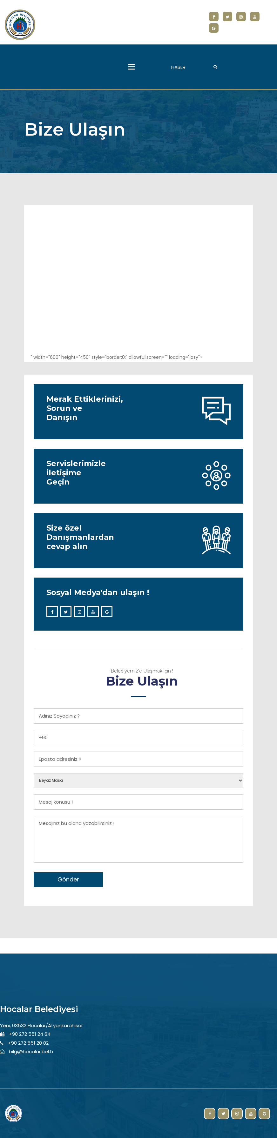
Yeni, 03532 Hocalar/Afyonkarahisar (41, 1025)
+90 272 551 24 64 (30, 1034)
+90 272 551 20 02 (28, 1043)
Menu (131, 66)
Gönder (68, 879)
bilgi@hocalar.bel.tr (31, 1051)
